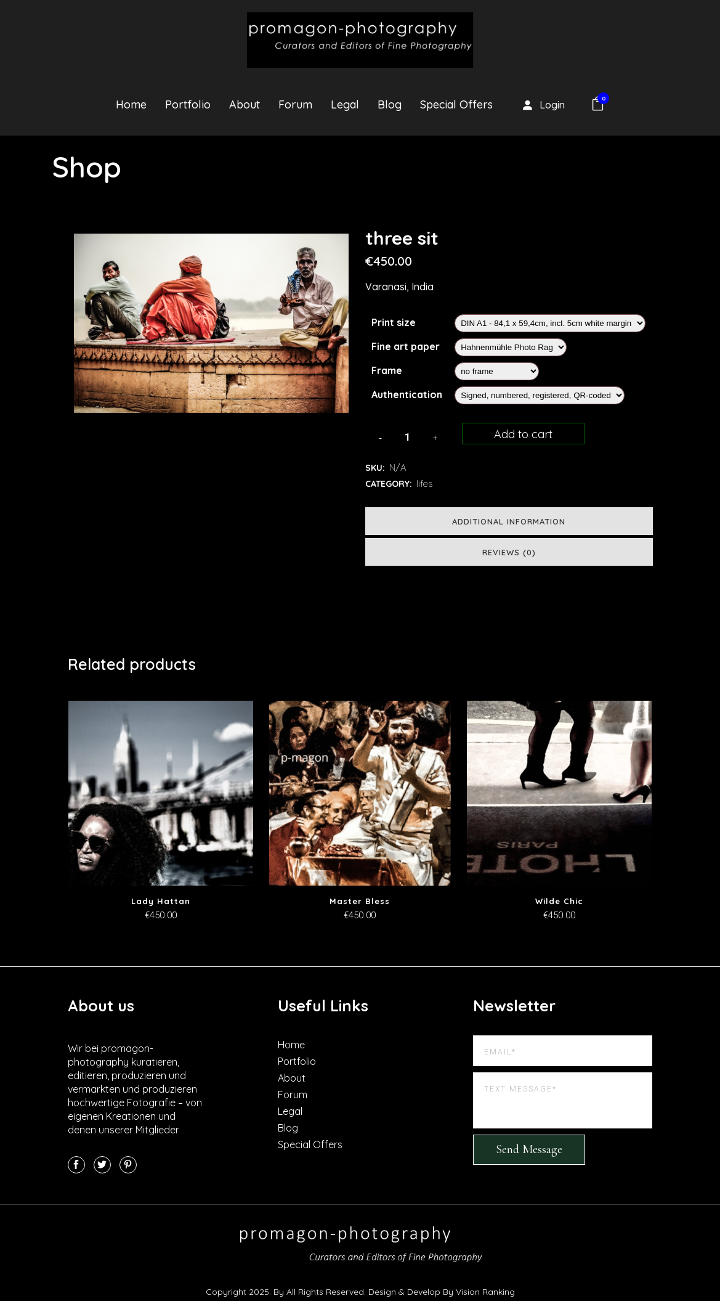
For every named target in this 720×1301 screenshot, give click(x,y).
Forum (292, 1094)
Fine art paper (405, 346)
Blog (288, 1128)
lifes (424, 483)
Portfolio (297, 1061)
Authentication (406, 394)
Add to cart (523, 434)
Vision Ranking (485, 1291)
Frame (386, 370)
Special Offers (310, 1144)
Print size (393, 322)
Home (291, 1045)
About (291, 1078)
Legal (290, 1111)
